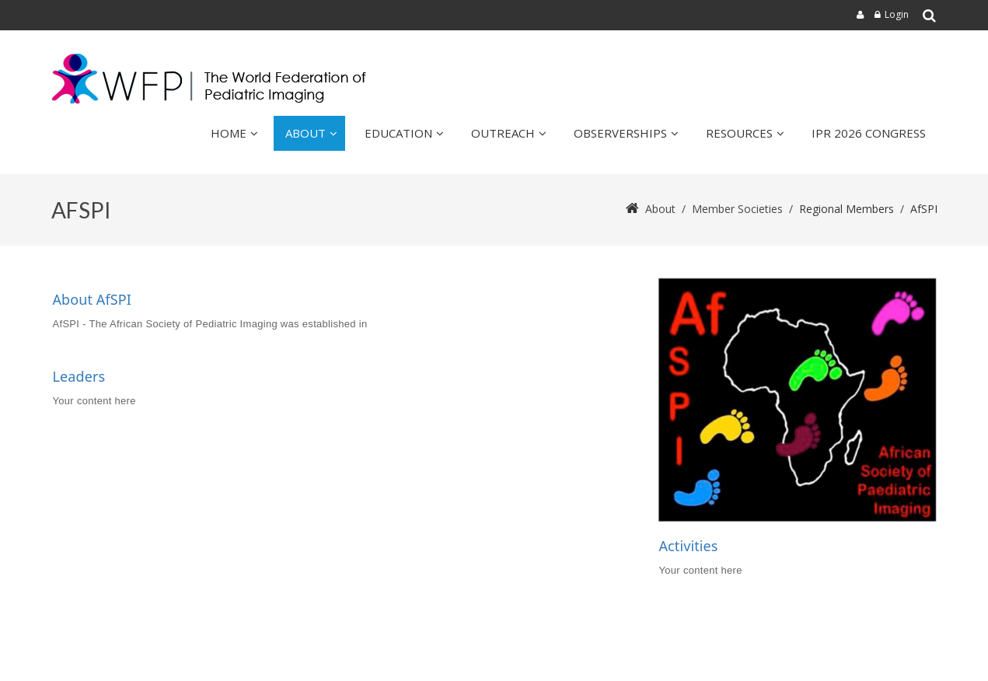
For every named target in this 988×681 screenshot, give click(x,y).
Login (897, 14)
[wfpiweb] (212, 79)
